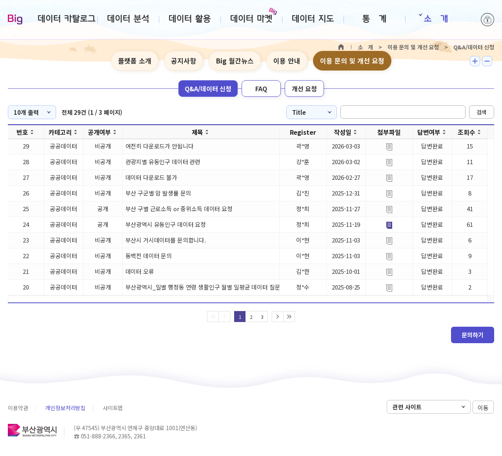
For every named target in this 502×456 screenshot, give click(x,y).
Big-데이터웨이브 (15, 19)
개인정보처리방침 (65, 408)
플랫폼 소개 (134, 60)
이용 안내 (286, 60)
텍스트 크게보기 (475, 61)
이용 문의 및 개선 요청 (352, 60)
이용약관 (18, 408)
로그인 (487, 19)
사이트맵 (113, 408)
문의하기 (473, 335)
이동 (483, 407)
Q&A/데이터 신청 (208, 88)
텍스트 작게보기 (487, 61)
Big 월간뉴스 (235, 60)
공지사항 (183, 60)
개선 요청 (304, 88)
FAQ (261, 88)
